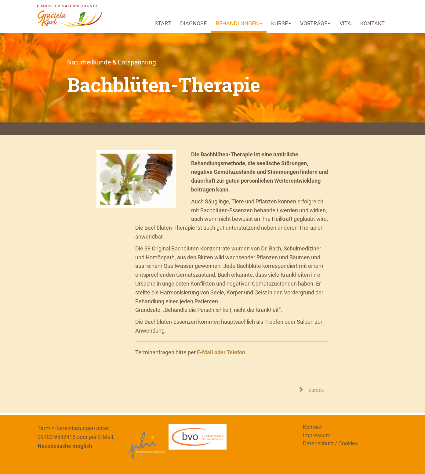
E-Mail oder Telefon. (222, 352)
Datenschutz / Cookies (330, 443)
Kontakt (312, 427)
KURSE (281, 23)
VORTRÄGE (315, 23)
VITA (345, 23)
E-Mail (105, 437)
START (162, 23)
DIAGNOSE (193, 23)
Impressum (317, 435)
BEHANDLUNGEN (239, 23)
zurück (313, 389)
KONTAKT (372, 23)
